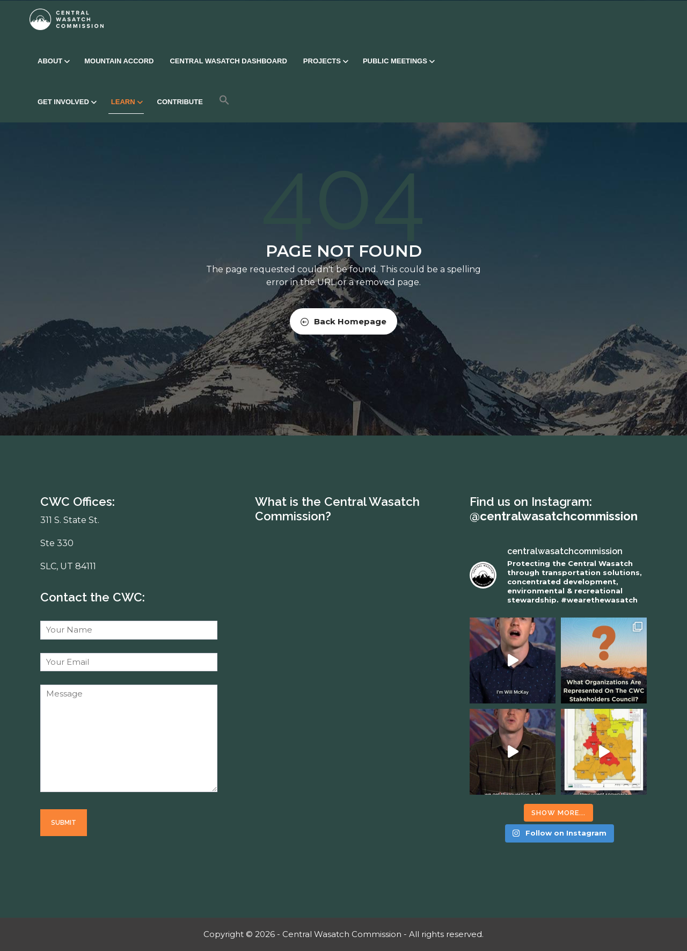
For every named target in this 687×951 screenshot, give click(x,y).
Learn (126, 102)
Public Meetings (398, 61)
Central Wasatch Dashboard (228, 61)
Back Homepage (343, 321)
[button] (224, 100)
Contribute (180, 102)
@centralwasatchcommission (554, 516)
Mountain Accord (119, 61)
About (53, 61)
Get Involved (66, 102)
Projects (325, 61)
